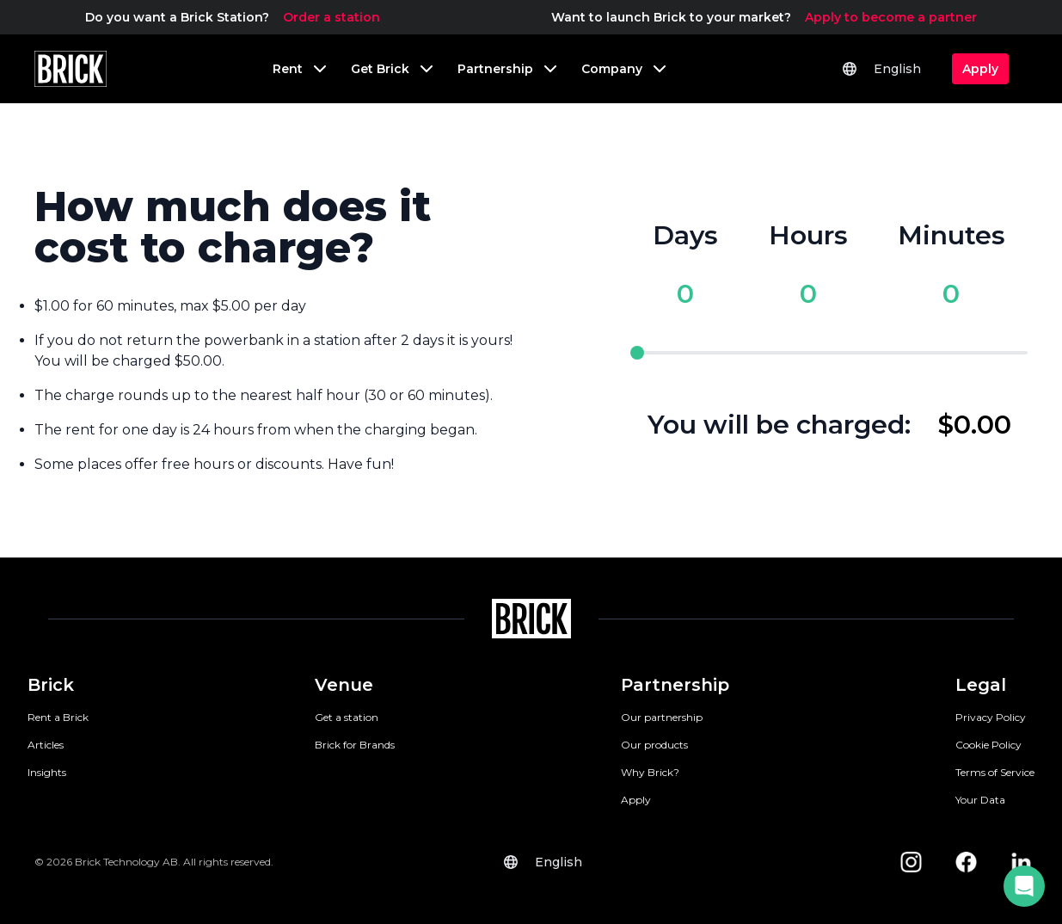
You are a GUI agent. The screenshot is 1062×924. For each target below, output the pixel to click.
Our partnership (662, 717)
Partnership (675, 685)
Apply (636, 799)
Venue (344, 685)
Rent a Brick (58, 717)
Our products (654, 744)
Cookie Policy (988, 744)
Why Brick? (650, 772)
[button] (1024, 886)
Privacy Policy (990, 717)
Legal (980, 685)
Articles (46, 744)
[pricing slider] (829, 352)
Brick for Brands (355, 744)
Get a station (346, 717)
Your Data (980, 799)
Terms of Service (994, 772)
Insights (47, 772)
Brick (51, 685)
